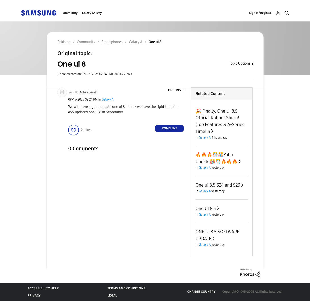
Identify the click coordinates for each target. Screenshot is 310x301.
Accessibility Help (43, 288)
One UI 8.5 (206, 208)
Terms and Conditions (127, 288)
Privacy (34, 295)
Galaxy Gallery (92, 13)
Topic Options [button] (239, 63)
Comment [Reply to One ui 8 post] (169, 128)
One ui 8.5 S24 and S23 (218, 185)
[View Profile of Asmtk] (73, 92)
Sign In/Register (260, 13)
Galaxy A (108, 99)
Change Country (201, 292)
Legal (112, 295)
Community (69, 13)
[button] (176, 90)
